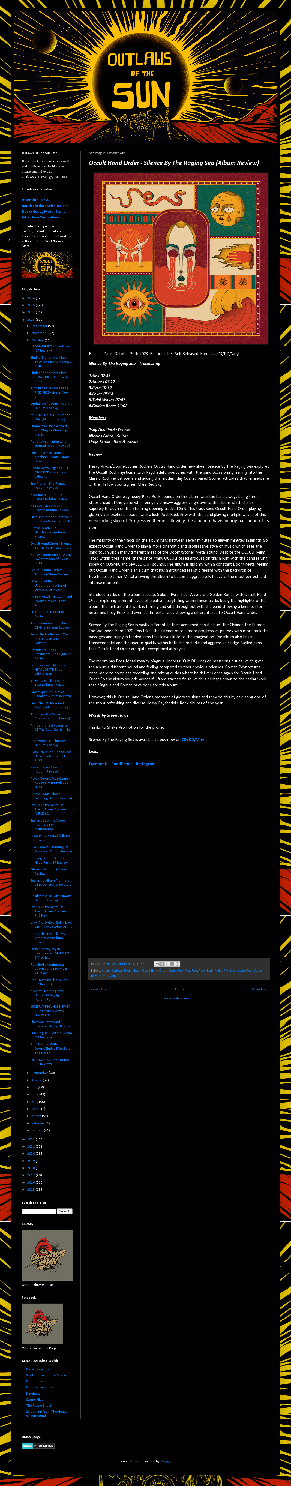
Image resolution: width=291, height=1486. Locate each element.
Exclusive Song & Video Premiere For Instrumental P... (48, 825)
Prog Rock (191, 970)
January (38, 1130)
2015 (31, 1189)
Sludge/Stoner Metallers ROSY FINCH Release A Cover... (49, 377)
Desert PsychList (38, 1369)
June (35, 1094)
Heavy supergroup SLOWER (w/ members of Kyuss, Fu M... (51, 559)
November (40, 333)
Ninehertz (33, 1393)
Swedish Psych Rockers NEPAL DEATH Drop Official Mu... (48, 670)
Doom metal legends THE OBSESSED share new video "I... (50, 472)
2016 (31, 1182)
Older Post (260, 989)
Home (179, 989)
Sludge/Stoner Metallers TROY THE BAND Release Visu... (51, 362)
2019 (31, 1161)
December (40, 326)
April (35, 1109)
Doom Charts (36, 1381)
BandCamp (121, 764)
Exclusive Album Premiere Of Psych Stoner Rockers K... (51, 885)
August (37, 1080)
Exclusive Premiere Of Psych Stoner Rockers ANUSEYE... (49, 809)
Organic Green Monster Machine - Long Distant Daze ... (50, 457)
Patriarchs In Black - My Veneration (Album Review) (48, 938)
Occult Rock (176, 970)
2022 (31, 1139)
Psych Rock (206, 970)
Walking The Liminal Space (46, 1375)
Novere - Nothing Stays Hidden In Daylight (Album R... (48, 995)
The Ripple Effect (38, 1405)
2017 (31, 1175)
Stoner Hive (34, 1399)
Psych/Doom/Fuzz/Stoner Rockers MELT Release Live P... (50, 783)
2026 (31, 298)
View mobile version (179, 998)
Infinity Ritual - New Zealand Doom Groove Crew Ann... (51, 601)
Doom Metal (132, 970)
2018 (31, 1168)
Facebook (98, 764)
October (38, 340)
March (37, 1116)
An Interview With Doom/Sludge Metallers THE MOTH (50, 1049)
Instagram (146, 764)
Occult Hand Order (154, 970)
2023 (31, 320)
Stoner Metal (109, 976)
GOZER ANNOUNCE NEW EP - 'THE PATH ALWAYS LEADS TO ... (51, 1011)
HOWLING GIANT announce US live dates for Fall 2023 (51, 756)
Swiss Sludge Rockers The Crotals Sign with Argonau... (50, 639)
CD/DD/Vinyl (193, 740)
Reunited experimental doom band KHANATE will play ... (49, 969)
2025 (31, 305)
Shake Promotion (225, 970)
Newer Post (98, 989)
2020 (31, 1153)
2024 (31, 312)
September (40, 1073)
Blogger (165, 1461)
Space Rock (245, 970)
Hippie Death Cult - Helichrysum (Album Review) (48, 532)
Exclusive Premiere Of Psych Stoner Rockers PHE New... (49, 911)
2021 (31, 1146)
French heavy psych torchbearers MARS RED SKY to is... (50, 953)
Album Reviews (112, 970)
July (35, 1087)
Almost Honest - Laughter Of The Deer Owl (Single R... (50, 730)
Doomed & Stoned (40, 1387)
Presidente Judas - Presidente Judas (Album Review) (51, 654)
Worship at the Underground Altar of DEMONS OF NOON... (48, 586)
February (39, 1123)
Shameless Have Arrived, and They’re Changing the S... (49, 430)
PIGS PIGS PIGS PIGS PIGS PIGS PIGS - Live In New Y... (49, 393)
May (35, 1102)
